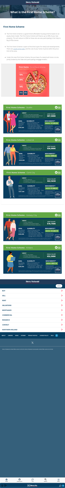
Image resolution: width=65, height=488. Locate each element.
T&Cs (52, 134)
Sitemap (23, 134)
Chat (32, 480)
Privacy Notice (32, 134)
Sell (32, 95)
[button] (56, 134)
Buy (32, 90)
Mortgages (32, 109)
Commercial (32, 114)
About (4, 134)
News (16, 134)
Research (32, 119)
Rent (32, 99)
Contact (32, 124)
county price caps (19, 49)
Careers (10, 134)
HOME (6, 480)
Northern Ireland (32, 129)
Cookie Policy (44, 134)
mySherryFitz (19, 480)
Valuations (32, 104)
